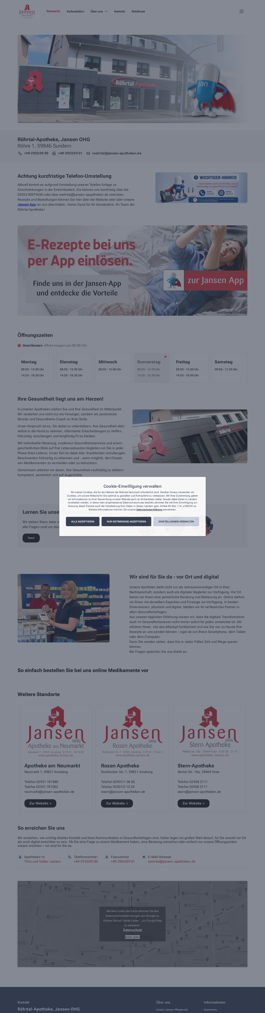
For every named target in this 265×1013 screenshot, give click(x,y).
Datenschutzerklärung (149, 509)
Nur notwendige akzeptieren (126, 521)
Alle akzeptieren (82, 521)
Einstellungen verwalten (176, 521)
